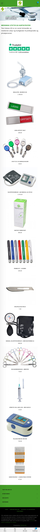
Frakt (6, 509)
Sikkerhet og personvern (28, 509)
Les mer (32, 520)
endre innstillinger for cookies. (9, 522)
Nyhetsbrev (20, 511)
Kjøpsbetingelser (14, 509)
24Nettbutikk (23, 525)
